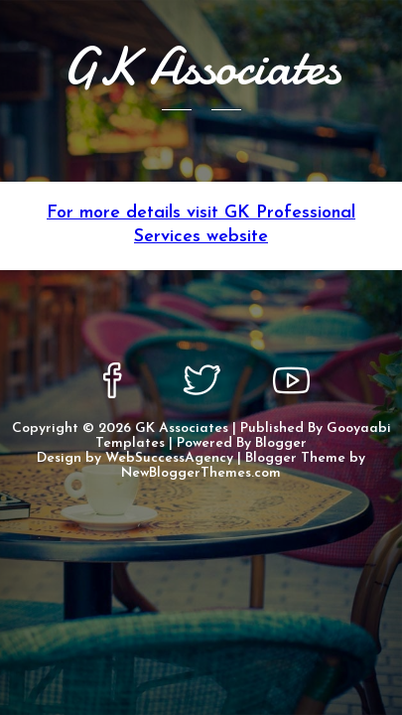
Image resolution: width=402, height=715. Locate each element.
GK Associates (181, 428)
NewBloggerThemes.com (201, 473)
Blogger (281, 443)
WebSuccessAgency (169, 458)
